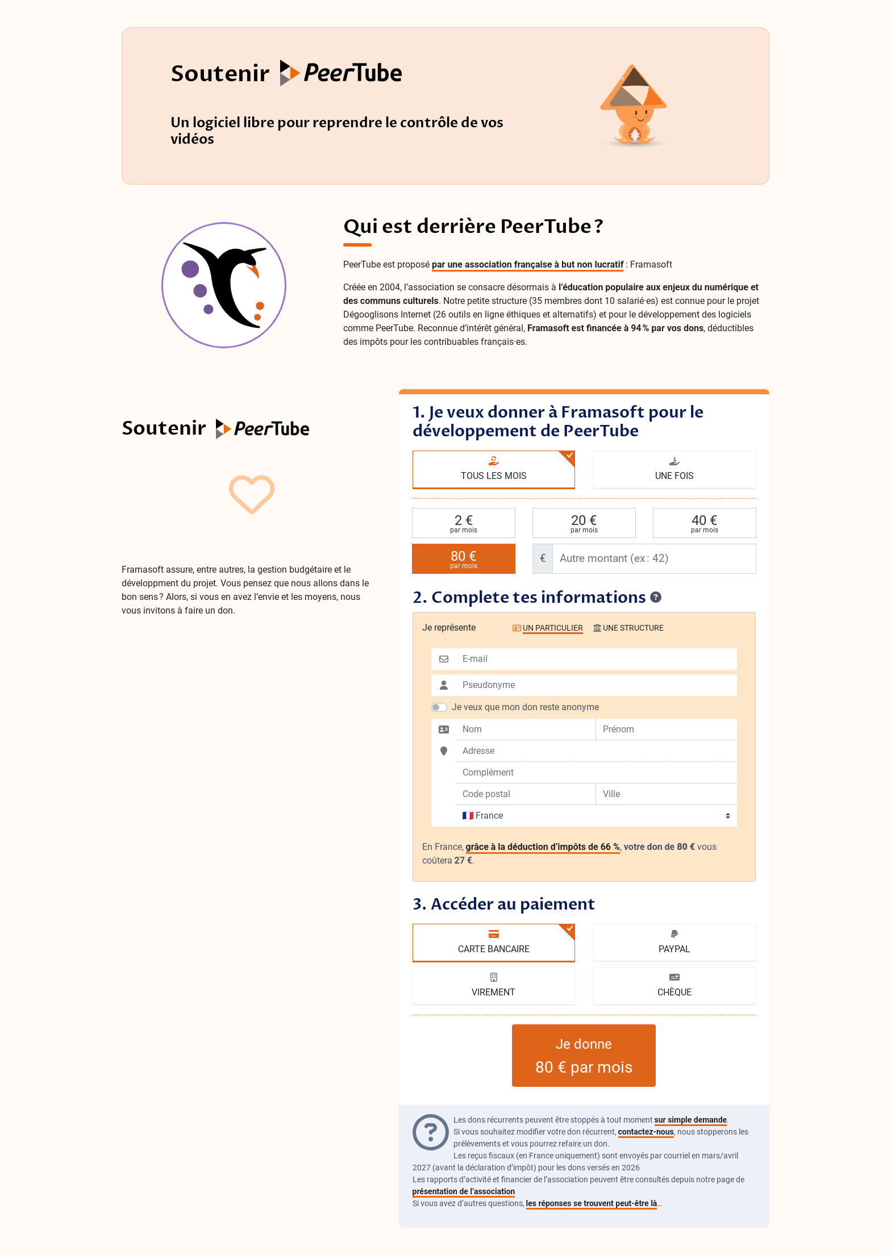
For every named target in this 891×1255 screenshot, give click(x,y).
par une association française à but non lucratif (527, 264)
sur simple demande (691, 1119)
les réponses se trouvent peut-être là (591, 1203)
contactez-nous (646, 1131)
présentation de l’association (464, 1191)
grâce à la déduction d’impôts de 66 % (543, 846)
